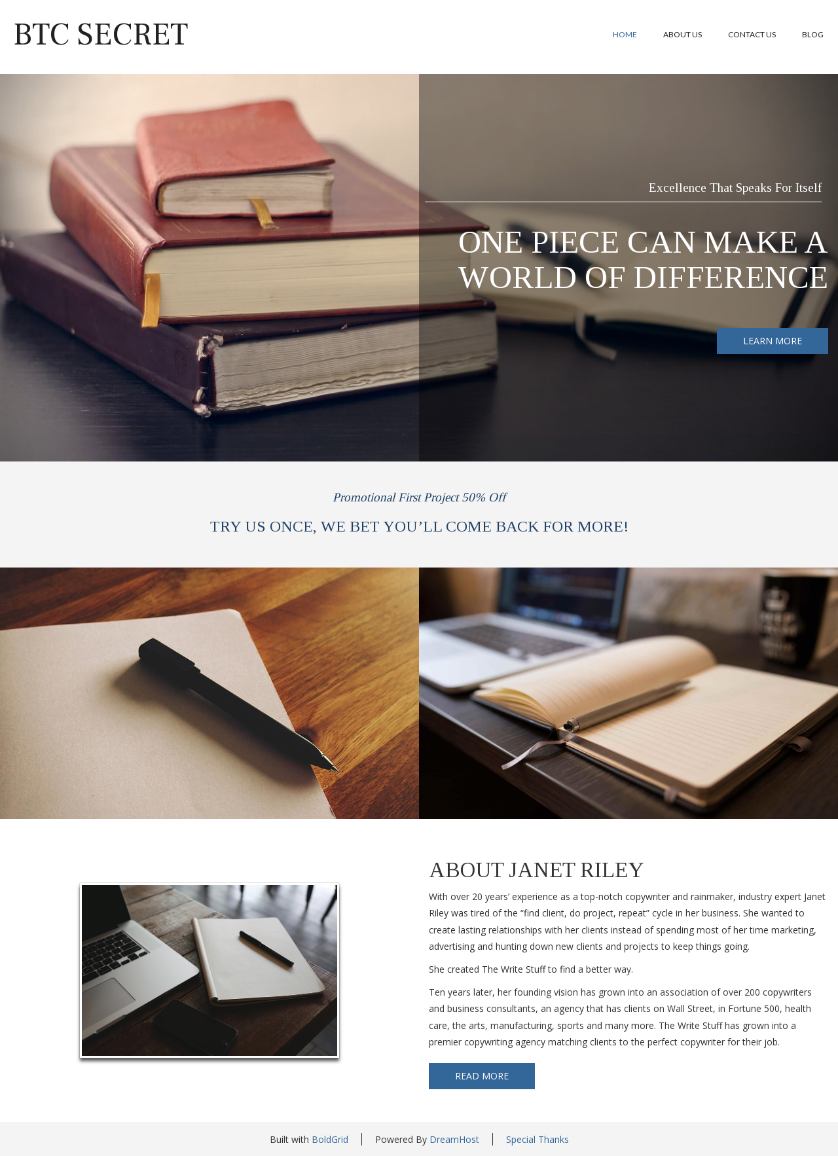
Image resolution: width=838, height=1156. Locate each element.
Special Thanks (537, 1139)
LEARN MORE (772, 340)
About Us (682, 34)
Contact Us (752, 34)
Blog (813, 34)
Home (625, 34)
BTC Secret (100, 34)
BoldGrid (330, 1139)
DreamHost (454, 1139)
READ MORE (482, 1076)
